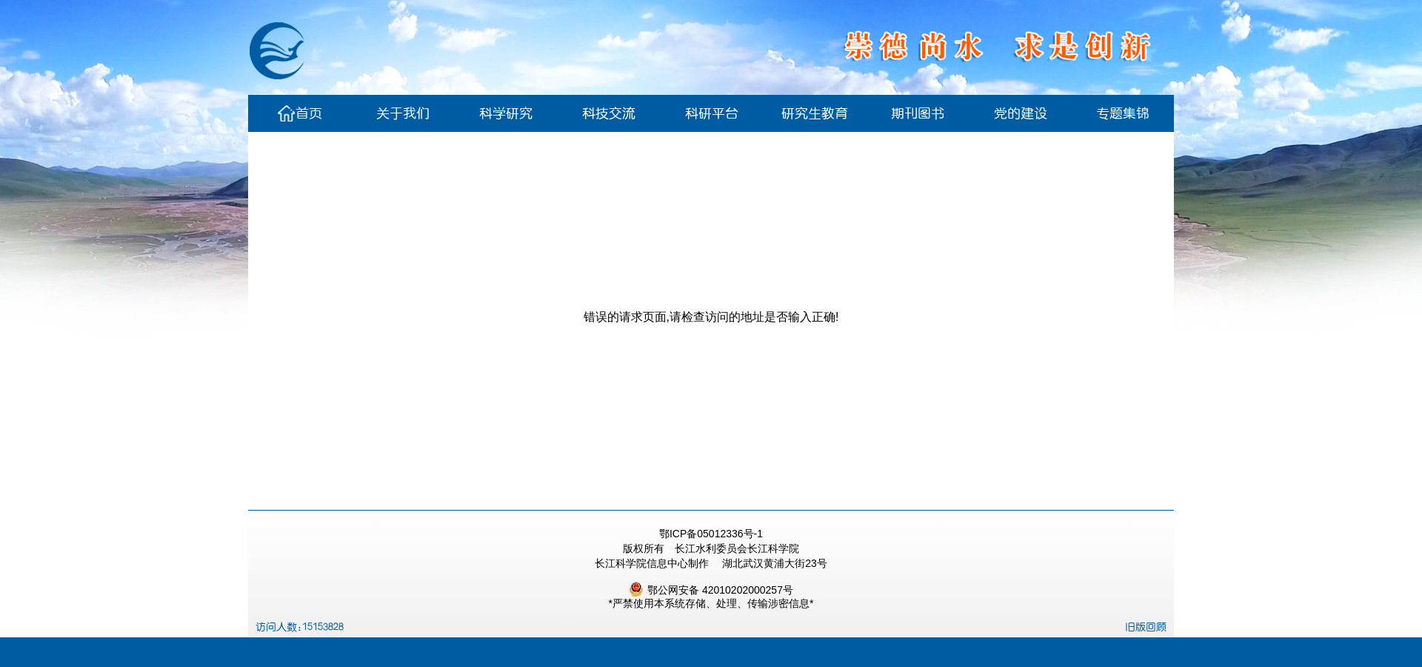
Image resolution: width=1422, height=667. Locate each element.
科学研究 (506, 113)
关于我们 (403, 113)
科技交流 (608, 113)
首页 (300, 113)
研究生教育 (814, 113)
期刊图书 (917, 113)
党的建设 (1020, 113)
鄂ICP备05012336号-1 (711, 534)
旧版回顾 (1145, 627)
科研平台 (711, 113)
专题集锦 (1122, 113)
